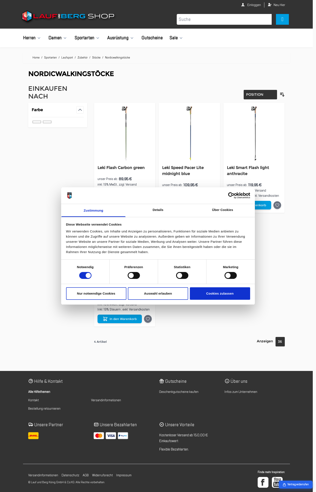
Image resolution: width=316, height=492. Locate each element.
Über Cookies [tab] (222, 210)
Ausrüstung (118, 38)
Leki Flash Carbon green (121, 167)
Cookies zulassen (220, 293)
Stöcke (96, 57)
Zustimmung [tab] (93, 210)
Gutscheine (152, 38)
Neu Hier (279, 5)
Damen (55, 38)
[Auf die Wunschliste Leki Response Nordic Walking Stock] (148, 319)
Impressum (124, 475)
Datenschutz (70, 475)
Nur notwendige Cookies (96, 293)
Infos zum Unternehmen (241, 391)
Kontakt (33, 400)
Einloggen (254, 5)
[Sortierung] (260, 94)
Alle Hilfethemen (39, 391)
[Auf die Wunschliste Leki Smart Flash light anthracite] (277, 205)
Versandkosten (268, 195)
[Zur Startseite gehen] (69, 17)
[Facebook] (263, 482)
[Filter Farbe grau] (37, 122)
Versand (131, 184)
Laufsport (67, 57)
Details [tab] (158, 210)
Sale (173, 38)
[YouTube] (277, 482)
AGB (86, 475)
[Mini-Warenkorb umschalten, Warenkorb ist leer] (282, 19)
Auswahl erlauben (158, 293)
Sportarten (84, 38)
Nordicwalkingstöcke (117, 57)
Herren (29, 38)
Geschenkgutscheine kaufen (178, 391)
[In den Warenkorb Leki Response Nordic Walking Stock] (120, 319)
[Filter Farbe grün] (47, 122)
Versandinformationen (106, 400)
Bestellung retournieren (44, 408)
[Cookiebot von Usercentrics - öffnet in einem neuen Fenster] (231, 195)
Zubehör (82, 57)
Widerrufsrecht (102, 475)
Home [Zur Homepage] (36, 57)
